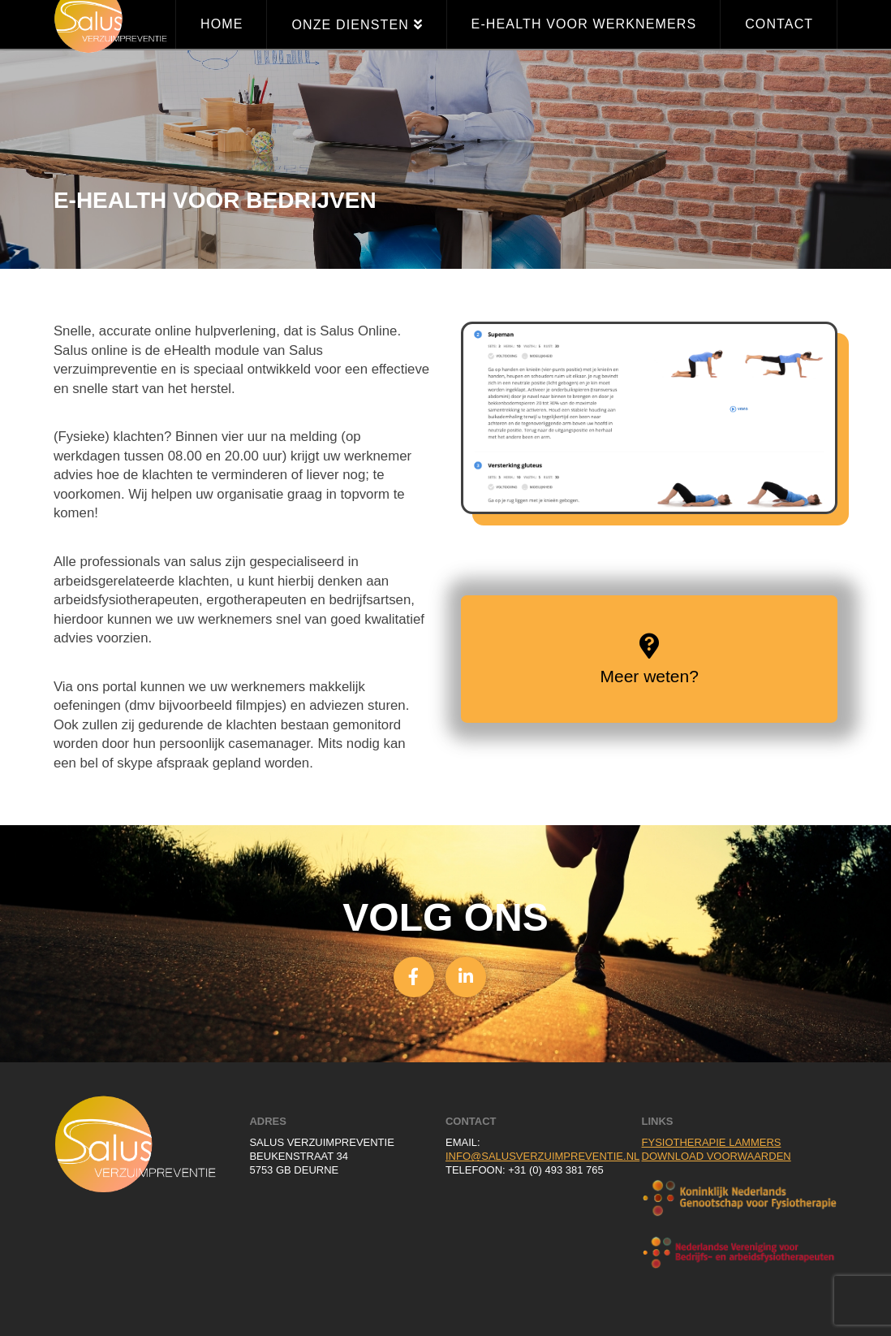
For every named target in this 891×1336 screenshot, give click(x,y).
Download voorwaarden (716, 1156)
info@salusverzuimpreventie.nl (542, 1156)
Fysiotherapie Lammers (711, 1142)
